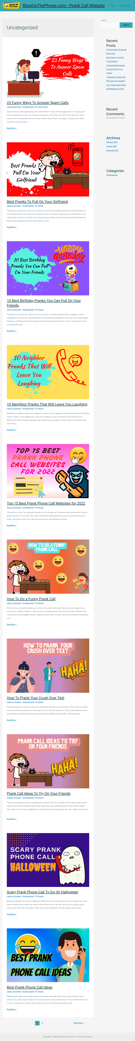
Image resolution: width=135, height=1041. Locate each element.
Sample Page (125, 6)
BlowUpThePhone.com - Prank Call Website (64, 5)
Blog (114, 6)
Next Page (79, 1023)
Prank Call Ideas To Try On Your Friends (38, 793)
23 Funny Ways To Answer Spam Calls (38, 102)
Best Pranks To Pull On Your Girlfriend (37, 201)
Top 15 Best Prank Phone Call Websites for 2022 (46, 503)
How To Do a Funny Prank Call (31, 599)
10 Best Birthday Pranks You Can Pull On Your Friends (116, 69)
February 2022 (112, 141)
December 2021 (112, 149)
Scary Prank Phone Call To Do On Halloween (42, 892)
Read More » (12, 128)
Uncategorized (29, 107)
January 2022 (111, 145)
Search (103, 20)
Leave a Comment (14, 107)
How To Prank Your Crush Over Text (35, 698)
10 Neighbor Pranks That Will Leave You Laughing (47, 404)
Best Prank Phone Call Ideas (30, 987)
